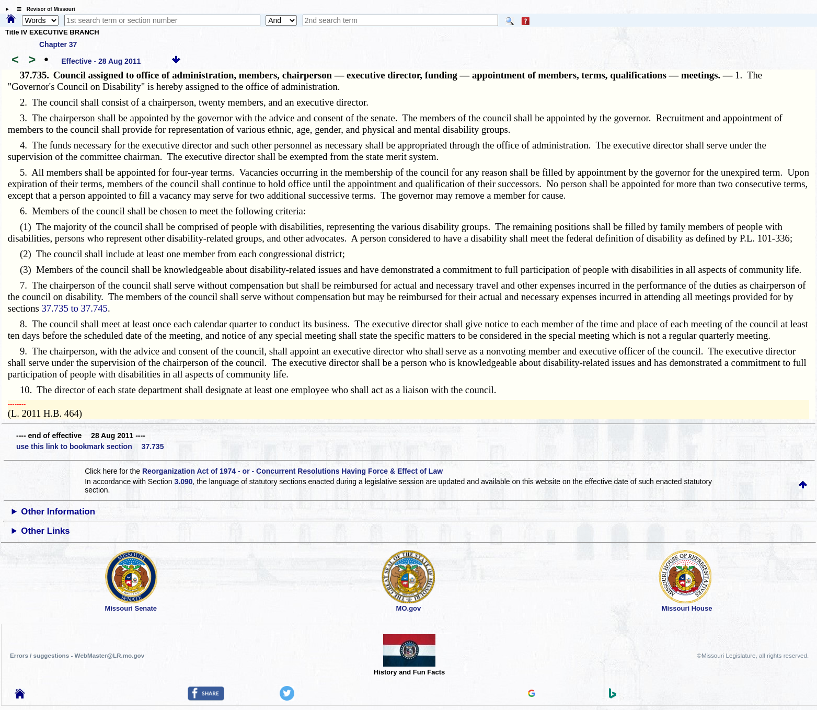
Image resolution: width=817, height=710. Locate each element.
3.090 (183, 481)
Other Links (45, 531)
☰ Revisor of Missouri (43, 9)
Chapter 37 (58, 44)
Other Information (58, 512)
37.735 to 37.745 (74, 308)
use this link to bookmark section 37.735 (90, 446)
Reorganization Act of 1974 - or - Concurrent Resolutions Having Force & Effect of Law (292, 471)
